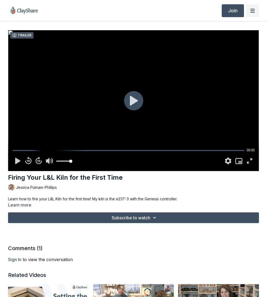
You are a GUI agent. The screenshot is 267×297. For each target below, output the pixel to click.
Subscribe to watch (135, 218)
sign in (14, 259)
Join (233, 10)
